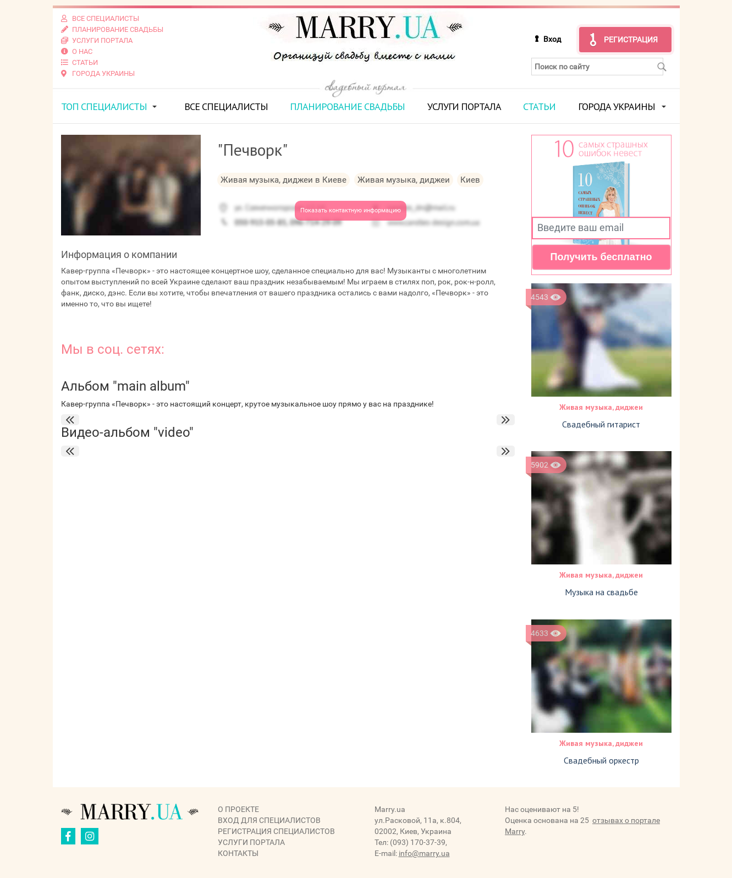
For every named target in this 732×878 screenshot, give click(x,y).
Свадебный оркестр (601, 760)
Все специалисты (226, 106)
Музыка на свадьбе (601, 591)
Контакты (238, 853)
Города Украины (616, 106)
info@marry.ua (424, 853)
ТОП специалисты (104, 106)
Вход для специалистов (269, 820)
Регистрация (631, 39)
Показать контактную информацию (350, 210)
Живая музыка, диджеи (601, 407)
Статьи (539, 106)
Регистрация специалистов (276, 831)
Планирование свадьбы (347, 106)
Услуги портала (464, 106)
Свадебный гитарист (601, 424)
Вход (552, 39)
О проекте (238, 809)
